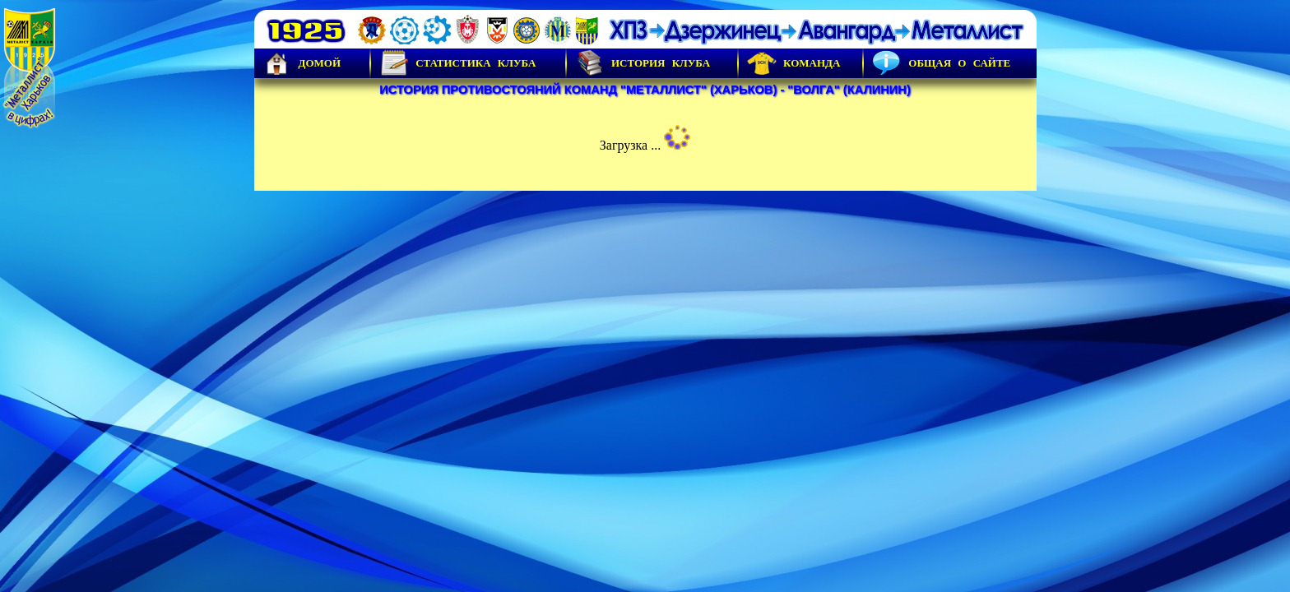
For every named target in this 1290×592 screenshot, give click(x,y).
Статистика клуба (457, 63)
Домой (301, 63)
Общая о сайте (941, 63)
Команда (793, 63)
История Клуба (642, 63)
